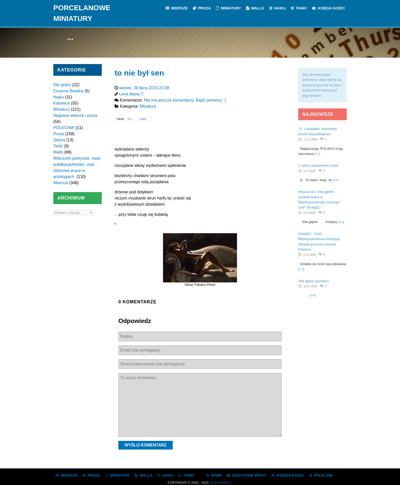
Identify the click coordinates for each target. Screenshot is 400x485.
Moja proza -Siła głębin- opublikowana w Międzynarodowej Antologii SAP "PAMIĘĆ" (318, 199)
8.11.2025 (309, 170)
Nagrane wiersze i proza (75, 115)
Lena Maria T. (220, 482)
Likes (143, 118)
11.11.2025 (310, 139)
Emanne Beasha (68, 91)
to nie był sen (139, 72)
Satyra (59, 140)
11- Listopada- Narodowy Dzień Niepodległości (317, 131)
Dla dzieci (62, 85)
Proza (58, 134)
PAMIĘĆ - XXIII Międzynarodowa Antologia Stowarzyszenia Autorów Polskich (319, 241)
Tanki (58, 146)
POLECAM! (63, 128)
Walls (58, 152)
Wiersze (60, 183)
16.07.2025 (310, 286)
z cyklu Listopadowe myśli (318, 165)
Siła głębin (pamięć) (313, 281)
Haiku (58, 97)
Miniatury (61, 109)
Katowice (61, 103)
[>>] (317, 154)
